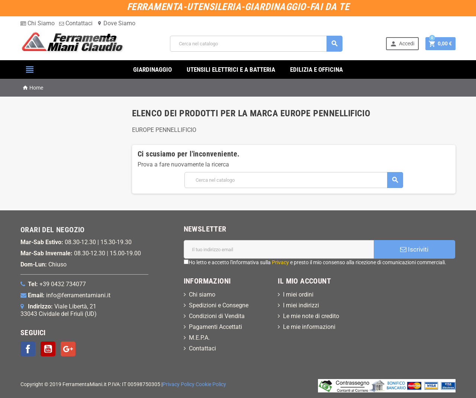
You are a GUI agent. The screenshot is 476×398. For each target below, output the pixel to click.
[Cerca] (256, 44)
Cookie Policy (211, 384)
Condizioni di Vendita (217, 316)
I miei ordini (298, 294)
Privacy (280, 262)
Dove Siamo (116, 23)
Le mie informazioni (309, 326)
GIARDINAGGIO (152, 69)
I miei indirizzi (301, 305)
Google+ (68, 349)
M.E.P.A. (199, 337)
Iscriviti (414, 249)
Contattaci (76, 23)
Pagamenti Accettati (215, 326)
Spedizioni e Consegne (218, 305)
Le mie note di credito (311, 316)
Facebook (27, 349)
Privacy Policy (178, 384)
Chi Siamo (37, 23)
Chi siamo (202, 294)
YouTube (48, 349)
